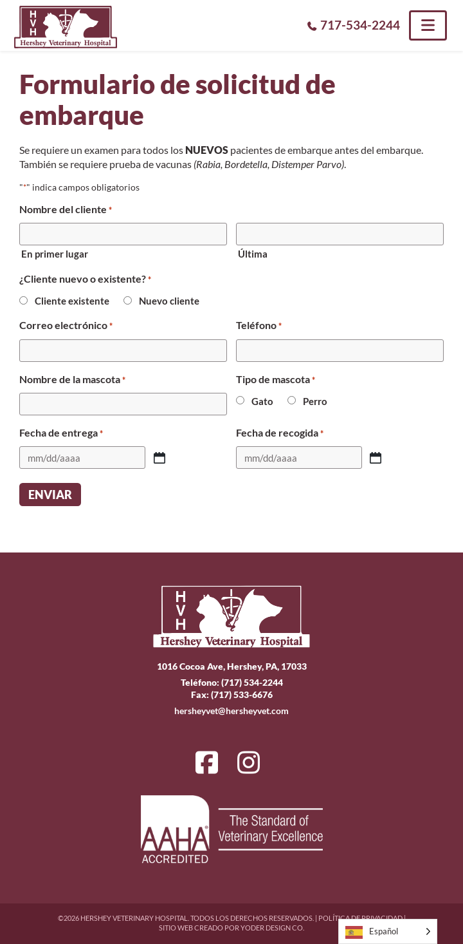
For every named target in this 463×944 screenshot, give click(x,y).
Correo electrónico (66, 325)
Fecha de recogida (279, 432)
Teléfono (259, 325)
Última (253, 254)
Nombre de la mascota (72, 379)
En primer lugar (54, 254)
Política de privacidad (360, 918)
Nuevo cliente (169, 301)
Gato (262, 401)
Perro (315, 401)
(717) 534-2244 (252, 682)
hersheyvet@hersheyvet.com (231, 710)
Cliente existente (72, 301)
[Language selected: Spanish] (387, 931)
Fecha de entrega (61, 432)
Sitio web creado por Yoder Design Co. (231, 927)
